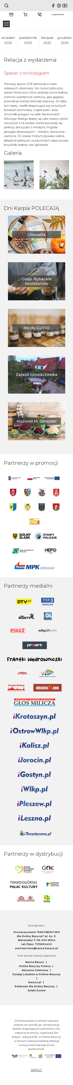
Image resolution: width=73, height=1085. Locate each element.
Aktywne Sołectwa (35, 970)
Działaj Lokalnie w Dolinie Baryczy (36, 974)
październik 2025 (28, 40)
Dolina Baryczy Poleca (35, 966)
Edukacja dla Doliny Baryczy (35, 986)
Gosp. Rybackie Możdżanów (36, 281)
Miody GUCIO (36, 328)
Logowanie (58, 14)
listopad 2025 (47, 40)
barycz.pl (35, 982)
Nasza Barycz (35, 962)
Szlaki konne (36, 990)
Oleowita (36, 234)
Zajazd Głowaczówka (36, 374)
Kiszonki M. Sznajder (36, 421)
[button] (64, 174)
